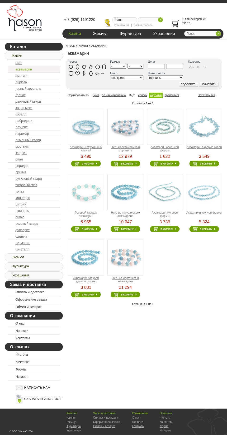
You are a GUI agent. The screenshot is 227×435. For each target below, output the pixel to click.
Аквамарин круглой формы (204, 212)
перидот (21, 166)
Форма (20, 369)
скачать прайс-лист (42, 399)
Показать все (206, 95)
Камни (74, 33)
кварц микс (24, 108)
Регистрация (121, 25)
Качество (22, 362)
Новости (21, 331)
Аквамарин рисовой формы (165, 214)
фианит (21, 236)
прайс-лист (172, 95)
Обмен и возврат (28, 307)
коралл (20, 114)
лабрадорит (24, 121)
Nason (70, 45)
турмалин (22, 243)
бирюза (21, 82)
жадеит (21, 153)
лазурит (21, 127)
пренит (20, 172)
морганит (22, 146)
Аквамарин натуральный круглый (86, 148)
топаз (19, 191)
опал (19, 159)
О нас (19, 323)
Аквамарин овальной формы (165, 148)
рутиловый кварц (28, 178)
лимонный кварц (28, 140)
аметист (21, 76)
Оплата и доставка (29, 292)
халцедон (22, 198)
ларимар (22, 133)
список (142, 95)
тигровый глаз (26, 185)
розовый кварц (26, 223)
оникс (19, 217)
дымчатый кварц (28, 101)
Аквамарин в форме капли (204, 147)
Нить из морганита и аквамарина (125, 279)
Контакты (22, 338)
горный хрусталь (28, 88)
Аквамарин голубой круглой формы (86, 279)
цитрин (20, 204)
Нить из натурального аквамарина (125, 214)
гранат (20, 95)
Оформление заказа (31, 299)
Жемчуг (100, 33)
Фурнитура (130, 33)
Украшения (164, 33)
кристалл (22, 249)
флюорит (22, 230)
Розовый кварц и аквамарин (86, 214)
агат (18, 63)
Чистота (21, 354)
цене (96, 95)
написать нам (37, 388)
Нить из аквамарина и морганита (125, 148)
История (21, 377)
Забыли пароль (143, 25)
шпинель (22, 211)
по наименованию (114, 95)
